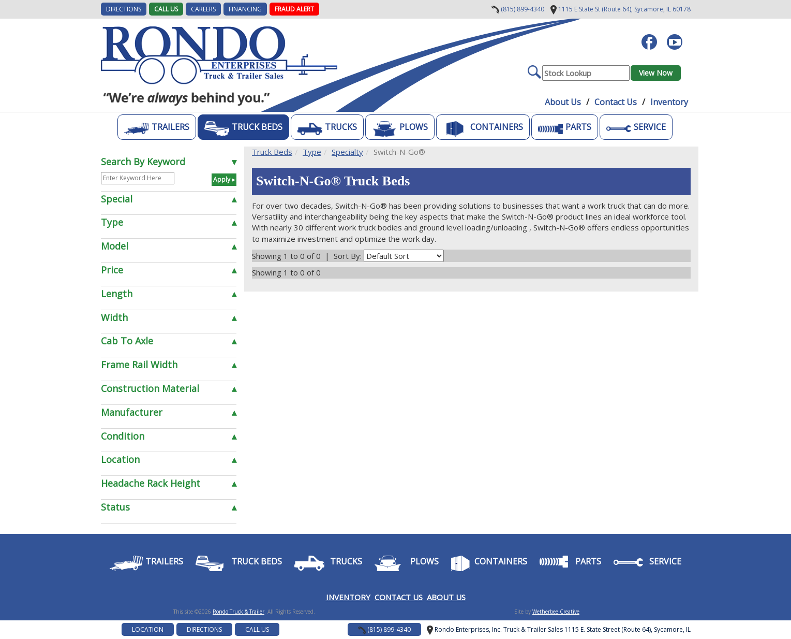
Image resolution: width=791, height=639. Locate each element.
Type (312, 152)
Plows (400, 129)
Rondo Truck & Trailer (238, 611)
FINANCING (245, 9)
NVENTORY (349, 597)
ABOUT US (446, 597)
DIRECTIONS (123, 9)
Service (636, 129)
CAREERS (203, 9)
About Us (563, 102)
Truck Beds (243, 129)
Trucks (327, 129)
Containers (483, 129)
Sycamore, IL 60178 (620, 9)
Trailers (156, 129)
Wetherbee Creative (555, 611)
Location (147, 629)
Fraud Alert (294, 9)
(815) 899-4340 (517, 9)
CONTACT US (399, 597)
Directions (204, 629)
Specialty (347, 152)
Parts (564, 129)
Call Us (166, 9)
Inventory (669, 102)
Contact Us (615, 102)
